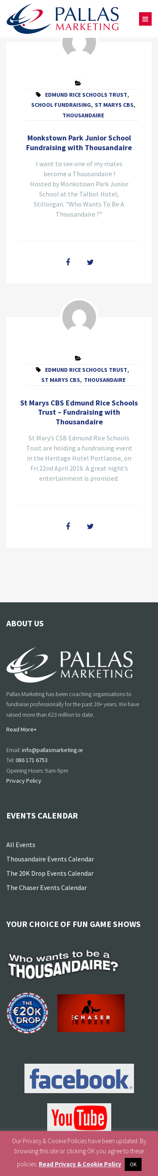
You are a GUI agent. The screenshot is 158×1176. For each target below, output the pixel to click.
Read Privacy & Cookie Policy (80, 1164)
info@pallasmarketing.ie (52, 750)
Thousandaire (83, 115)
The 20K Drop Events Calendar (50, 873)
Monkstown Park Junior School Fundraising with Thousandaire (79, 142)
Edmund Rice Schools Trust (86, 94)
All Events (20, 844)
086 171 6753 (32, 760)
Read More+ (21, 729)
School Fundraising (61, 105)
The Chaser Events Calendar (46, 887)
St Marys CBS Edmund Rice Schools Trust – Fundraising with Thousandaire (79, 412)
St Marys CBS (114, 105)
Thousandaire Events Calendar (50, 859)
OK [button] (133, 1164)
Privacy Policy (23, 780)
